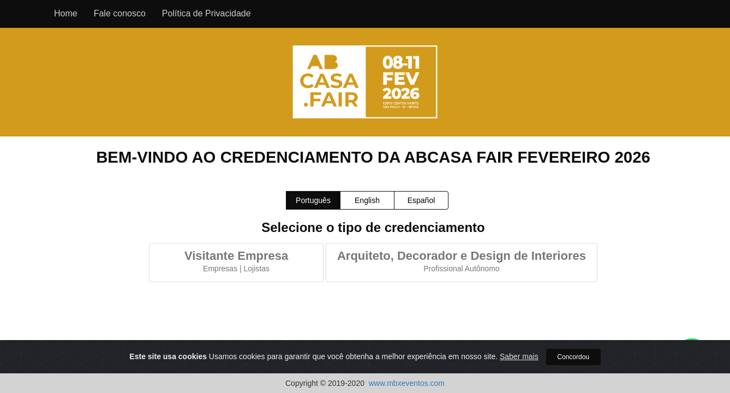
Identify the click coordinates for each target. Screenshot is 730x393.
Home (65, 13)
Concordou (573, 357)
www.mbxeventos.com (407, 383)
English (367, 200)
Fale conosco (120, 13)
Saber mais (519, 357)
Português (313, 200)
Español (421, 200)
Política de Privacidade (206, 13)
